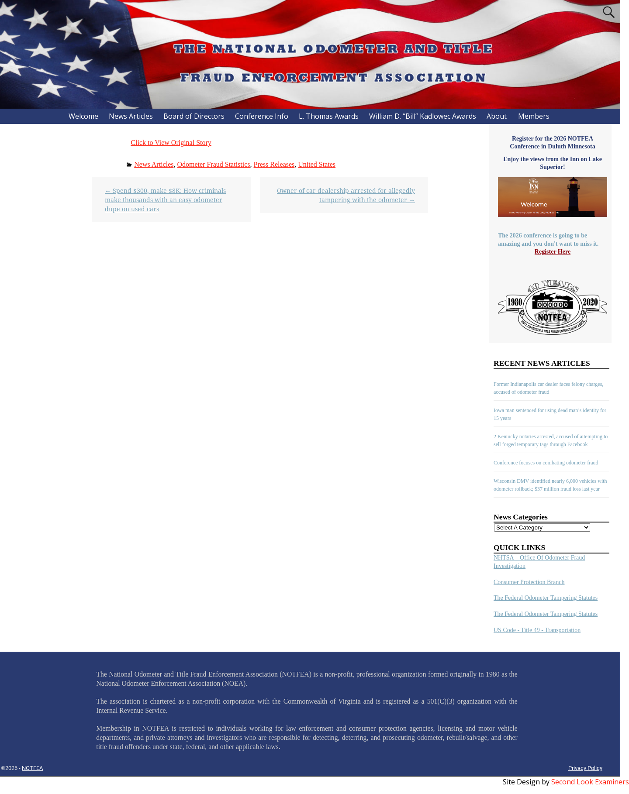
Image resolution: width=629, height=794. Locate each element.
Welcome (83, 116)
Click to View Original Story (171, 142)
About (497, 116)
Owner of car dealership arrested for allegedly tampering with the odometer (346, 195)
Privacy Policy (585, 768)
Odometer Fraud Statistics (213, 164)
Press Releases (274, 164)
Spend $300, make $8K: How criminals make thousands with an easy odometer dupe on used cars (165, 199)
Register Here (552, 251)
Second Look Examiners (590, 782)
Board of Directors (194, 116)
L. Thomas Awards (329, 116)
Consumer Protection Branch (529, 582)
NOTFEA (32, 768)
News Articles (131, 116)
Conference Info (261, 116)
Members (534, 116)
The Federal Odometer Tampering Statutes (546, 598)
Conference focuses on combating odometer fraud (546, 463)
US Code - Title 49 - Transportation (537, 630)
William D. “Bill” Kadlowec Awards (422, 116)
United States (316, 164)
